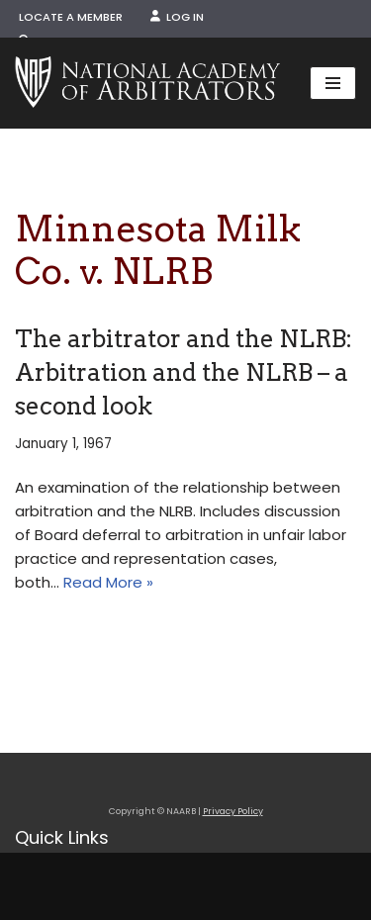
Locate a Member (71, 17)
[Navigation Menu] (333, 83)
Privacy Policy (233, 811)
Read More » (108, 582)
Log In (177, 17)
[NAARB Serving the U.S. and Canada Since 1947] (147, 83)
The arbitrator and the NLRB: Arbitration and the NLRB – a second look (183, 371)
